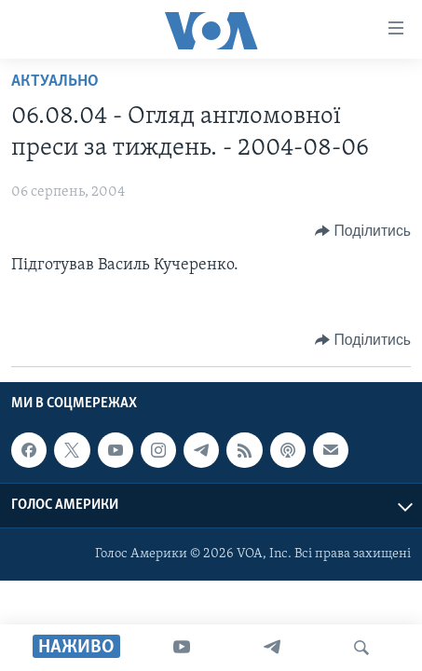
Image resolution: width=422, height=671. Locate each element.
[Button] (363, 231)
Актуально (55, 81)
